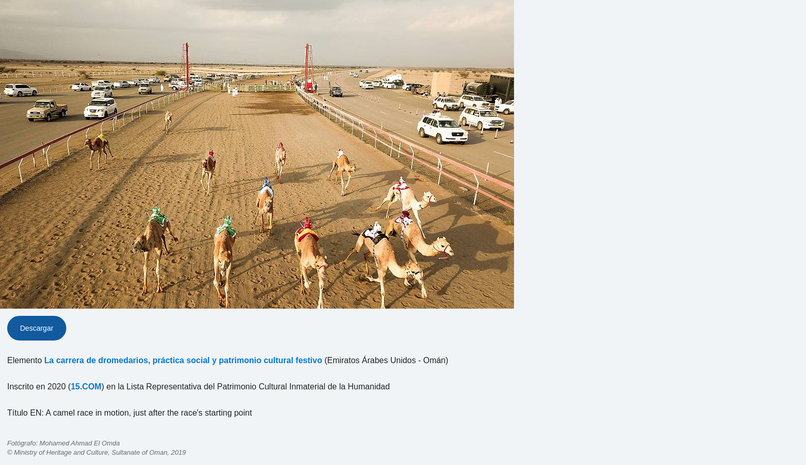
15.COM (86, 386)
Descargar (36, 328)
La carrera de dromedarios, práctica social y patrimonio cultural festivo (183, 360)
